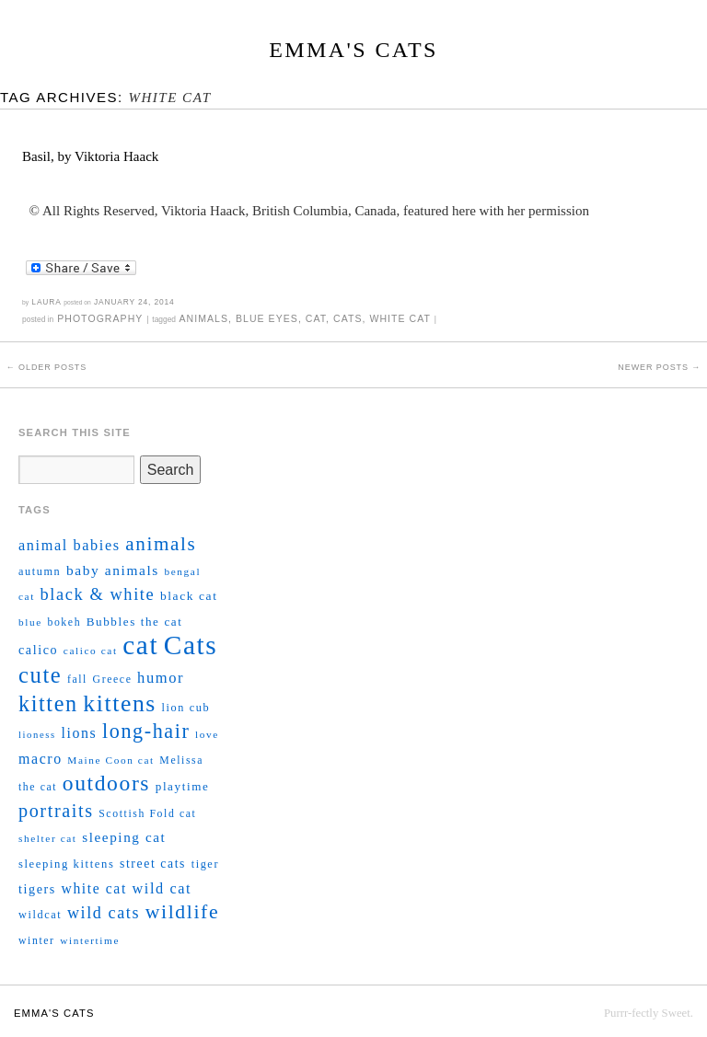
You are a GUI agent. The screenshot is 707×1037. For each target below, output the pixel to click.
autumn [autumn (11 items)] (39, 571)
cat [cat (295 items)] (140, 645)
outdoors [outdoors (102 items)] (106, 783)
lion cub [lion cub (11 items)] (186, 707)
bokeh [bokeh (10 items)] (64, 622)
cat (316, 318)
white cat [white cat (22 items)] (94, 888)
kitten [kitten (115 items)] (48, 703)
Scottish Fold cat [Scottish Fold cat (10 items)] (147, 814)
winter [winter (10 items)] (36, 941)
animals (203, 318)
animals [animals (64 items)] (160, 544)
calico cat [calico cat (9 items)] (91, 650)
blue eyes (267, 318)
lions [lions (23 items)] (79, 733)
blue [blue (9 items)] (30, 622)
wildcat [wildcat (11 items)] (40, 914)
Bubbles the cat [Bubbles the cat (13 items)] (135, 621)
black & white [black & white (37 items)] (98, 594)
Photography (100, 318)
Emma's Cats (353, 50)
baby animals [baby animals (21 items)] (112, 570)
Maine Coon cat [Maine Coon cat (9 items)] (110, 760)
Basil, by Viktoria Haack (90, 156)
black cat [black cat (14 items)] (189, 596)
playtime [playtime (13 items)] (183, 786)
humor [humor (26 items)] (160, 677)
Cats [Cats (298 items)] (191, 645)
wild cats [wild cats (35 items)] (103, 913)
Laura (46, 301)
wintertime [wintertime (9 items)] (90, 940)
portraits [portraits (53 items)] (56, 811)
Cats (347, 318)
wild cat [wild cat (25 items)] (161, 889)
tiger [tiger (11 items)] (205, 864)
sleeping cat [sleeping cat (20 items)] (124, 837)
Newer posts (659, 367)
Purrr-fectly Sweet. (648, 1013)
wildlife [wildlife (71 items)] (182, 912)
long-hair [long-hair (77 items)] (146, 731)
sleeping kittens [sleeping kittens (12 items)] (66, 864)
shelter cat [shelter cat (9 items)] (47, 838)
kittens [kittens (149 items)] (119, 703)
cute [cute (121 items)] (40, 675)
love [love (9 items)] (207, 734)
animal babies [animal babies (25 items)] (69, 545)
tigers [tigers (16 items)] (37, 888)
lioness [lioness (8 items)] (37, 735)
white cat (399, 318)
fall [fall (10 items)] (77, 680)
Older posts (46, 367)
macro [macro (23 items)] (40, 758)
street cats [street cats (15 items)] (153, 863)
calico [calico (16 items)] (38, 649)
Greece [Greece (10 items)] (113, 680)
